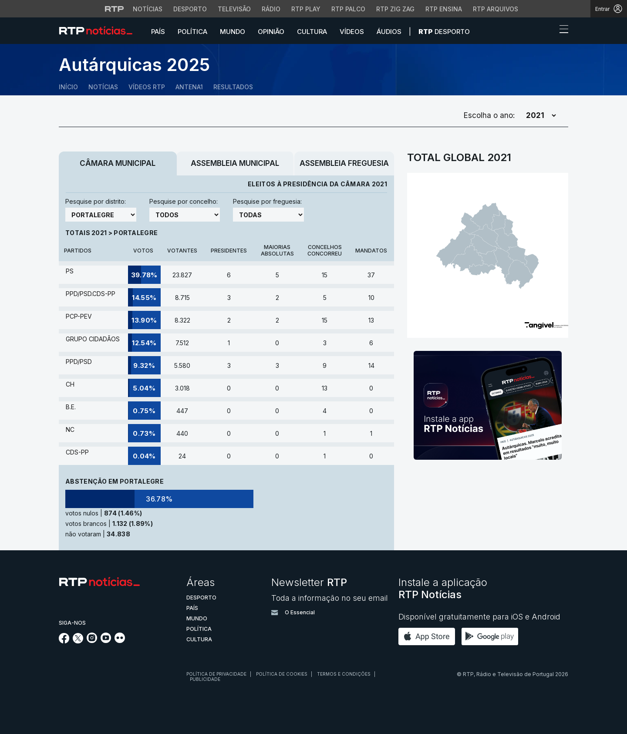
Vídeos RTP (146, 87)
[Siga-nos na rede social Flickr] (120, 640)
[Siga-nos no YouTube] (106, 640)
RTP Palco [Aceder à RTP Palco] (348, 9)
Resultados (233, 87)
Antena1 (189, 87)
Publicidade (205, 679)
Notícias (103, 87)
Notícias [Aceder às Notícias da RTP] (147, 9)
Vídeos (352, 31)
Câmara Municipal (117, 163)
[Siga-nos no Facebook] (64, 641)
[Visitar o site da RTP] (114, 8)
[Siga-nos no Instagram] (92, 640)
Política (192, 31)
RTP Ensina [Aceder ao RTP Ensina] (443, 9)
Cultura (312, 31)
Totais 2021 (86, 232)
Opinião (271, 31)
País (158, 31)
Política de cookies (281, 674)
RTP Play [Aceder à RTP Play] (305, 9)
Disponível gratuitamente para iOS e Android (479, 616)
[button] (547, 31)
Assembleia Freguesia (344, 163)
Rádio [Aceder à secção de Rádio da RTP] (271, 9)
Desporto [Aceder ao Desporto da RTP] (190, 9)
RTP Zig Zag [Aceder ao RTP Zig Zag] (395, 9)
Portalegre (136, 232)
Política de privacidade (216, 674)
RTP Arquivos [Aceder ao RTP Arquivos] (495, 9)
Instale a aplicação (442, 588)
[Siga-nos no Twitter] (78, 641)
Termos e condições (344, 674)
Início (68, 87)
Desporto (444, 31)
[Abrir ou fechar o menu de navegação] (561, 30)
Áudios (389, 31)
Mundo (232, 31)
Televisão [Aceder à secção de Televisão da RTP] (234, 9)
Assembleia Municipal (235, 163)
